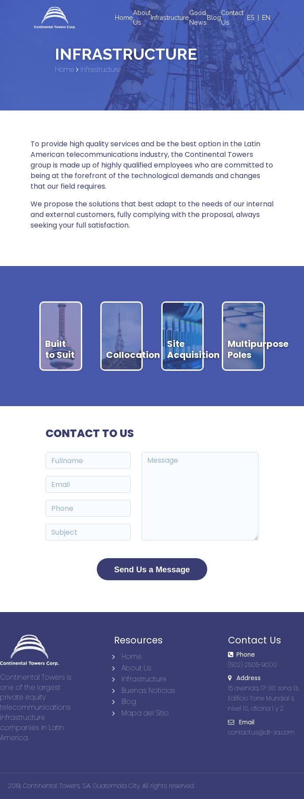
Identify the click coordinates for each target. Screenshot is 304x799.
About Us (137, 668)
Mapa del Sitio (145, 713)
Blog (129, 701)
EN (266, 17)
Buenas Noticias (148, 690)
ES (251, 17)
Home (132, 656)
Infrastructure (144, 679)
